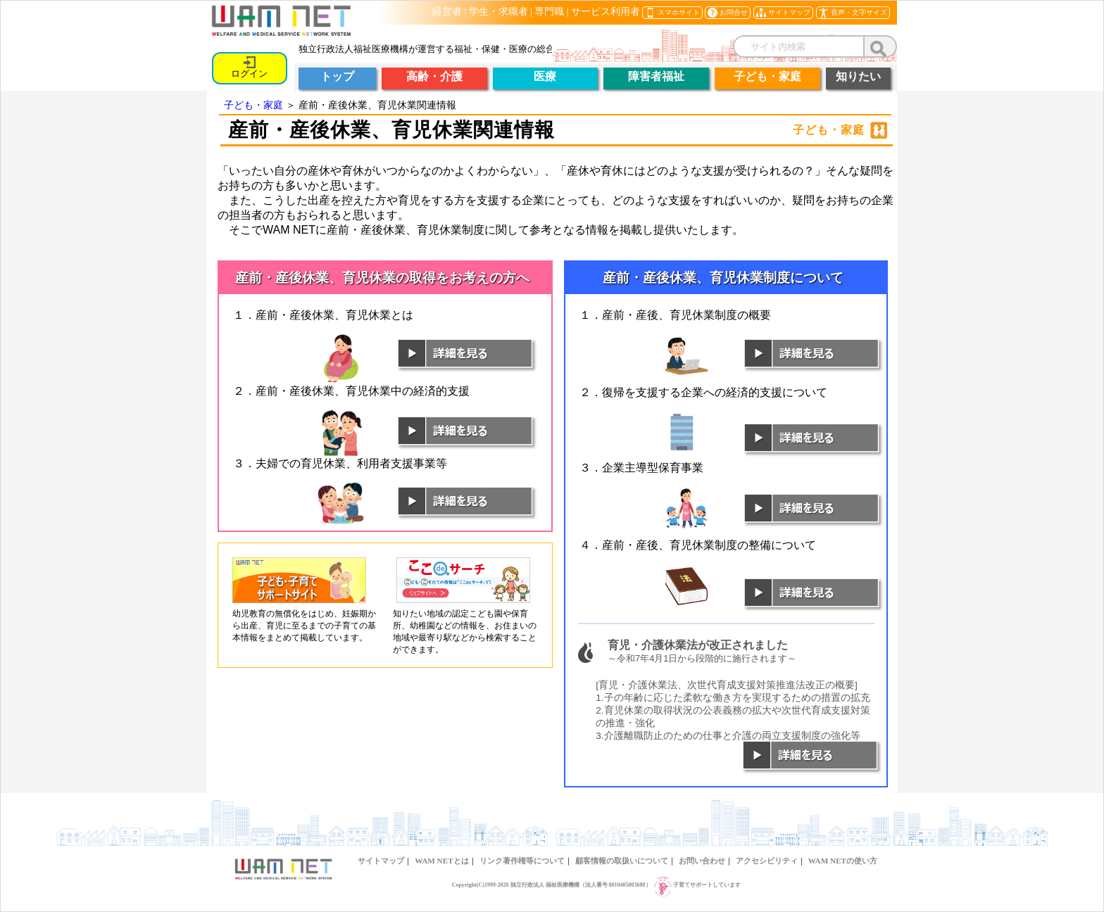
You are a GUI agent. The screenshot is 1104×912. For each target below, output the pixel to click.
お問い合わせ (702, 860)
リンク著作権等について (522, 860)
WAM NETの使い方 (842, 860)
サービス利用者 (605, 11)
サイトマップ (381, 860)
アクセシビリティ (767, 860)
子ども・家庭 (253, 104)
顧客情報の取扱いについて (621, 860)
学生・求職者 (498, 11)
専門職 (549, 11)
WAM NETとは (441, 860)
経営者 (447, 11)
